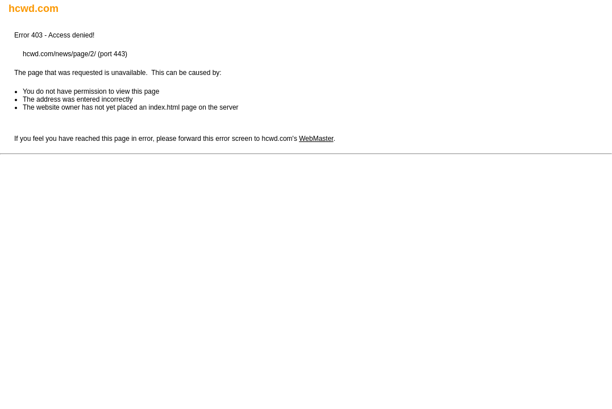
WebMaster (316, 139)
